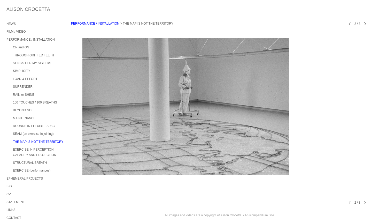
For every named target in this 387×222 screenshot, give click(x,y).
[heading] (19, 9)
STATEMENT (15, 202)
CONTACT (13, 218)
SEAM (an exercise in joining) (33, 134)
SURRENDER (23, 86)
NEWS (11, 24)
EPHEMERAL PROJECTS (24, 178)
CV (8, 194)
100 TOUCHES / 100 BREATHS (35, 102)
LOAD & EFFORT (25, 79)
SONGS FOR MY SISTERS (32, 63)
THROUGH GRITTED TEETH (33, 55)
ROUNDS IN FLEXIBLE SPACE (35, 126)
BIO (9, 186)
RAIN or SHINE (23, 95)
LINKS (11, 210)
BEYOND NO (22, 110)
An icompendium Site (259, 215)
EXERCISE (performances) (31, 170)
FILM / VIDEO (16, 31)
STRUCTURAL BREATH (30, 163)
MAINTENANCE (24, 118)
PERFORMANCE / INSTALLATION (30, 39)
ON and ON (21, 47)
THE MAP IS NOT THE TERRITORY (38, 142)
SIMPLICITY (21, 71)
